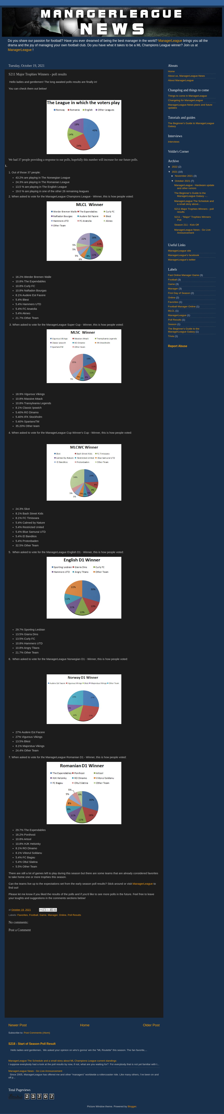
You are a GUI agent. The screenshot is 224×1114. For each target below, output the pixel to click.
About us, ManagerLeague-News (186, 75)
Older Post (151, 1025)
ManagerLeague (170, 41)
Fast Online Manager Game (183, 275)
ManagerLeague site (179, 250)
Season (172, 324)
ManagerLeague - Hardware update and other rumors (194, 187)
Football (33, 915)
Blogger (132, 1106)
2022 (175, 166)
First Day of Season (179, 293)
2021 (175, 171)
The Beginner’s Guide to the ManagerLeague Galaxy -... (191, 194)
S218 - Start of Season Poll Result (32, 1043)
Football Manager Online (182, 306)
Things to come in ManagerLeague (187, 95)
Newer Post (17, 1025)
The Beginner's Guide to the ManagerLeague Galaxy (183, 330)
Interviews (173, 141)
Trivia (171, 336)
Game (43, 915)
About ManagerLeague (181, 80)
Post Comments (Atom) (37, 1032)
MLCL (171, 310)
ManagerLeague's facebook (183, 255)
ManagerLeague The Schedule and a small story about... (194, 202)
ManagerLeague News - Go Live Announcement (35, 1071)
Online (62, 915)
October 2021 (183, 181)
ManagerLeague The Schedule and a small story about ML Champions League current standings (62, 1060)
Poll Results (74, 915)
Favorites (22, 915)
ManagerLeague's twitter (181, 259)
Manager (53, 915)
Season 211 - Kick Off (186, 224)
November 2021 (184, 175)
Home (84, 1025)
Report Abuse (177, 346)
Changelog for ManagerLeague (185, 100)
